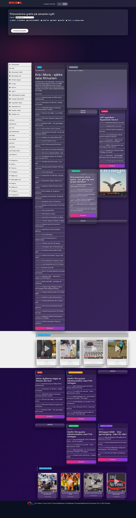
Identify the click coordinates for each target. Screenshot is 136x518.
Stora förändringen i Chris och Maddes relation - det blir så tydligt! (81, 440)
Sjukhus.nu (19, 187)
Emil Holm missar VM (47, 267)
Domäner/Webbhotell (81, 503)
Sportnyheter (14, 64)
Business (19, 124)
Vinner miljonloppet (47, 172)
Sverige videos (19, 151)
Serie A (12, 87)
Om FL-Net (100, 503)
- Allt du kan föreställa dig (113, 193)
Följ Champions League (48, 214)
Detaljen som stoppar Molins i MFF (52, 137)
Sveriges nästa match (16, 99)
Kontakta (107, 503)
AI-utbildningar (69, 503)
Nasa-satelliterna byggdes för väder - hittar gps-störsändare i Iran (82, 200)
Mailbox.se (19, 176)
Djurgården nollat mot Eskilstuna (51, 201)
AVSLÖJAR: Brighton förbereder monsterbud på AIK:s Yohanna (48, 395)
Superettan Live (15, 106)
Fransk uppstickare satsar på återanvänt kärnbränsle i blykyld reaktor (81, 190)
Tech (19, 128)
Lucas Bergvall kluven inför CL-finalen (52, 264)
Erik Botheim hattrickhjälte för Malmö (52, 217)
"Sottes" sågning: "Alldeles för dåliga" (53, 220)
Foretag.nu (19, 172)
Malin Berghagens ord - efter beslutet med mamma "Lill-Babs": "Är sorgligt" (81, 450)
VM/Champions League (17, 95)
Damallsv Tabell (15, 110)
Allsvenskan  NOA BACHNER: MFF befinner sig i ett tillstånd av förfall (111, 156)
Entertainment (19, 131)
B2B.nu (19, 164)
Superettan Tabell (15, 102)
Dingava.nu (19, 160)
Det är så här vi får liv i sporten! (51, 128)
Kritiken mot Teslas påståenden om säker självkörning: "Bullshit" (82, 195)
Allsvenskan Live (15, 76)
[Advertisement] (68, 49)
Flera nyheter (50, 328)
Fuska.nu (19, 168)
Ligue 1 (12, 91)
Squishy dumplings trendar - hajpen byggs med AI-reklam (81, 185)
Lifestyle (19, 139)
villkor (82, 20)
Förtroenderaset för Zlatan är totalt (52, 260)
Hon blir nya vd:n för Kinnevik (115, 161)
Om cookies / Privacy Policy (43, 503)
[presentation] (19, 24)
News (19, 120)
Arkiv (11, 68)
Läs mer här (38, 94)
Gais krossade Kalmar (48, 210)
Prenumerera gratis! (19, 30)
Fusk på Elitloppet (47, 234)
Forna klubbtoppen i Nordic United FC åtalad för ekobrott (110, 135)
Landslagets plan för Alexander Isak (52, 247)
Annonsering (92, 503)
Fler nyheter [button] (112, 165)
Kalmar (19, 147)
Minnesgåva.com (19, 179)
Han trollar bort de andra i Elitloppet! (52, 149)
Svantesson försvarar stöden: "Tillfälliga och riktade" (111, 151)
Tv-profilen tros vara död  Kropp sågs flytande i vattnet (80, 445)
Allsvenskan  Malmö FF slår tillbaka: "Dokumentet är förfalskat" (110, 140)
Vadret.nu (19, 154)
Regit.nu (19, 183)
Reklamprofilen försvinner (114, 126)
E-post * (12, 17)
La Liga (12, 83)
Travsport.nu (19, 195)
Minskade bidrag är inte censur (115, 122)
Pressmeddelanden (58, 503)
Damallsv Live (14, 114)
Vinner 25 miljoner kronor (49, 141)
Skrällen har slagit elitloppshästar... (52, 297)
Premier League (15, 80)
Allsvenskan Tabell (15, 72)
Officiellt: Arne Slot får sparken (51, 243)
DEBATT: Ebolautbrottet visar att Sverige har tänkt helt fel (111, 146)
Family (19, 135)
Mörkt (65, 4)
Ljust (59, 4)
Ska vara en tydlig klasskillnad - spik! (52, 153)
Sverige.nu (19, 191)
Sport (19, 143)
